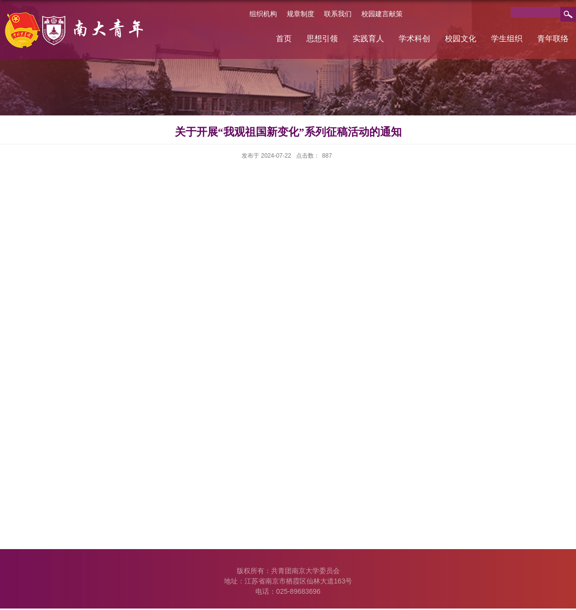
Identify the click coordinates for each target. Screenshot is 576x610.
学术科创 (414, 38)
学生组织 (506, 38)
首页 (284, 38)
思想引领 (322, 38)
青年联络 (553, 38)
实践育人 (368, 38)
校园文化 (460, 38)
